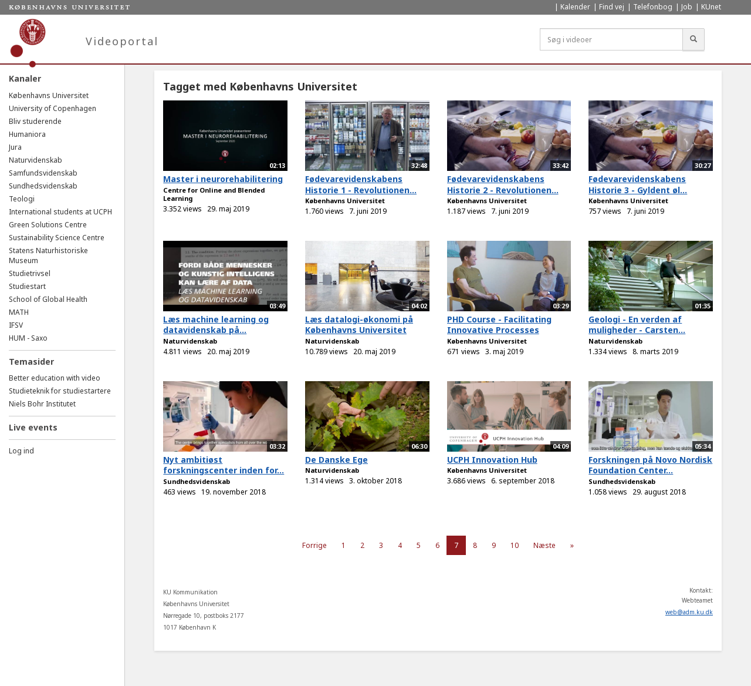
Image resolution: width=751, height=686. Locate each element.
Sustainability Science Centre (56, 238)
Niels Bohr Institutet (42, 404)
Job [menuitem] (686, 7)
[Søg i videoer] (611, 39)
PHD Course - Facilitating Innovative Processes (499, 325)
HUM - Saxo (28, 338)
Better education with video (54, 378)
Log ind (21, 451)
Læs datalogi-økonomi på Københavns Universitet (359, 325)
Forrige (314, 545)
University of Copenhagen (52, 108)
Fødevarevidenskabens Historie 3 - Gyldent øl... (637, 184)
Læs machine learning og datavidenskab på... (216, 325)
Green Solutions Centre (48, 225)
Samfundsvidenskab (43, 173)
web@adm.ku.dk (689, 612)
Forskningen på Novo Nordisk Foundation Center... (650, 465)
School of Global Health (48, 299)
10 (514, 545)
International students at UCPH (60, 212)
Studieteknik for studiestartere (60, 391)
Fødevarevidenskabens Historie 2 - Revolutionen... (503, 184)
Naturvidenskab (35, 160)
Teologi (22, 199)
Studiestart (27, 286)
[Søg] (693, 39)
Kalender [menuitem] (575, 7)
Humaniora (27, 134)
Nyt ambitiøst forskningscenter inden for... (223, 465)
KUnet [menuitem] (711, 7)
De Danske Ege (336, 459)
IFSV (16, 325)
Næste (544, 545)
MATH (19, 312)
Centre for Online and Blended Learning (214, 194)
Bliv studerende (35, 121)
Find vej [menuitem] (611, 7)
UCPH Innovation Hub (492, 459)
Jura (15, 147)
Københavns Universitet (49, 95)
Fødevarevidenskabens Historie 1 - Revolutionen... (361, 184)
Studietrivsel (29, 273)
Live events (33, 427)
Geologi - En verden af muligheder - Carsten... (636, 325)
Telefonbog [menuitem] (652, 7)
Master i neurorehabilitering (223, 178)
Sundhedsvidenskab (43, 186)
